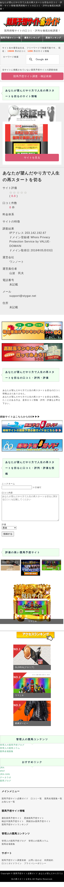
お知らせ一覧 (8, 807)
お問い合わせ (35, 865)
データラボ (5, 782)
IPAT (2, 776)
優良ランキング (32, 38)
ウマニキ (19, 700)
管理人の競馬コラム (10, 753)
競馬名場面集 (6, 756)
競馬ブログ (5, 786)
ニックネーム (8, 484)
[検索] (42, 59)
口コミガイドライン (12, 868)
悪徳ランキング (53, 38)
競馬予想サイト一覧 (11, 38)
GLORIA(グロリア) (24, 672)
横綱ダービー (21, 728)
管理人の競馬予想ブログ (12, 750)
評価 (4, 529)
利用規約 (48, 865)
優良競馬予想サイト (12, 823)
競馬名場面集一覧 (53, 803)
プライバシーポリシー (35, 868)
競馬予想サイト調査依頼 (14, 865)
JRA (2, 773)
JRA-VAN (5, 779)
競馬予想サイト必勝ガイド (15, 803)
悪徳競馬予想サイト (34, 823)
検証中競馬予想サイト (13, 826)
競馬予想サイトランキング (15, 829)
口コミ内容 (7, 493)
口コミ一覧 (36, 803)
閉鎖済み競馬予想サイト (38, 826)
